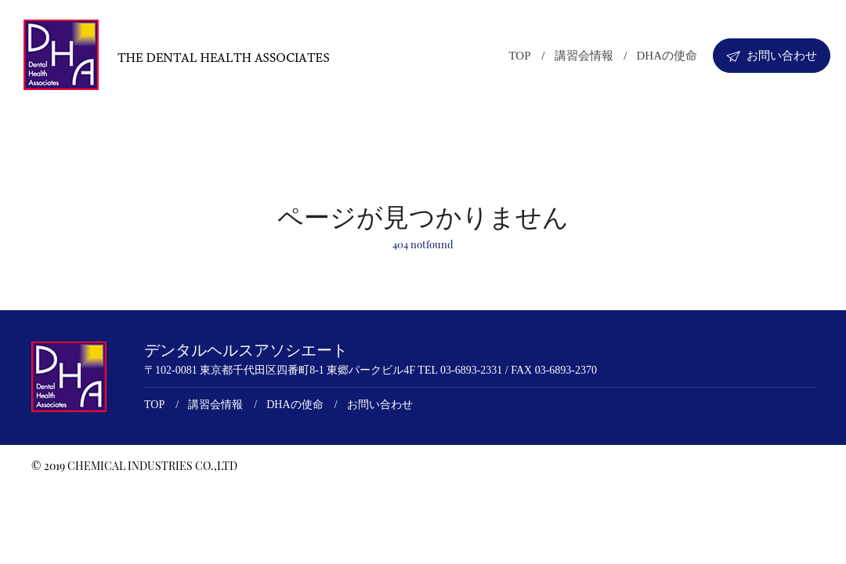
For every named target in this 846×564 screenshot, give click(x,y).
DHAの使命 (667, 55)
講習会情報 (584, 55)
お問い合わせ (771, 55)
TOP (519, 55)
